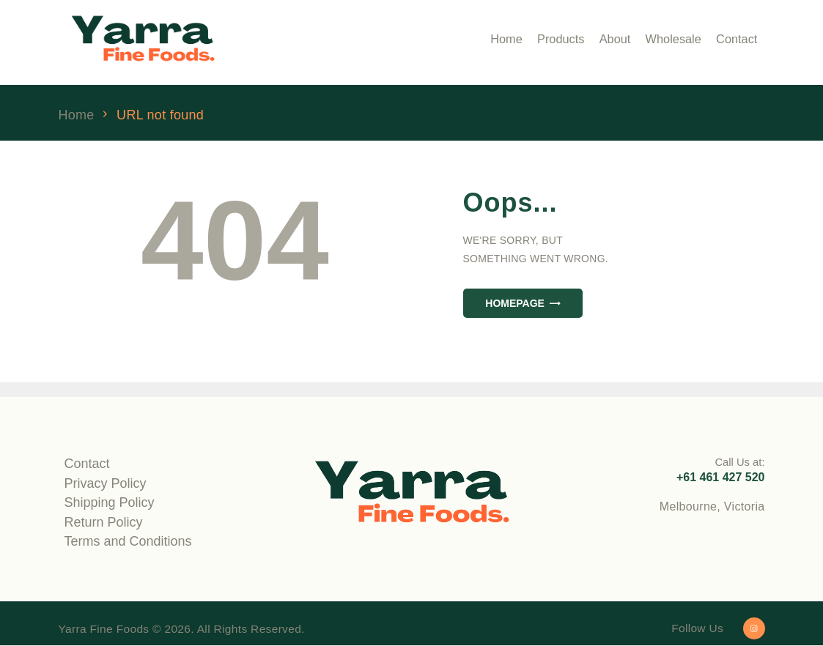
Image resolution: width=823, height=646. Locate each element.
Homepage (515, 303)
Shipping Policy (109, 502)
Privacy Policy (105, 483)
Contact (87, 463)
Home (77, 115)
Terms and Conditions (128, 541)
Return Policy (103, 522)
